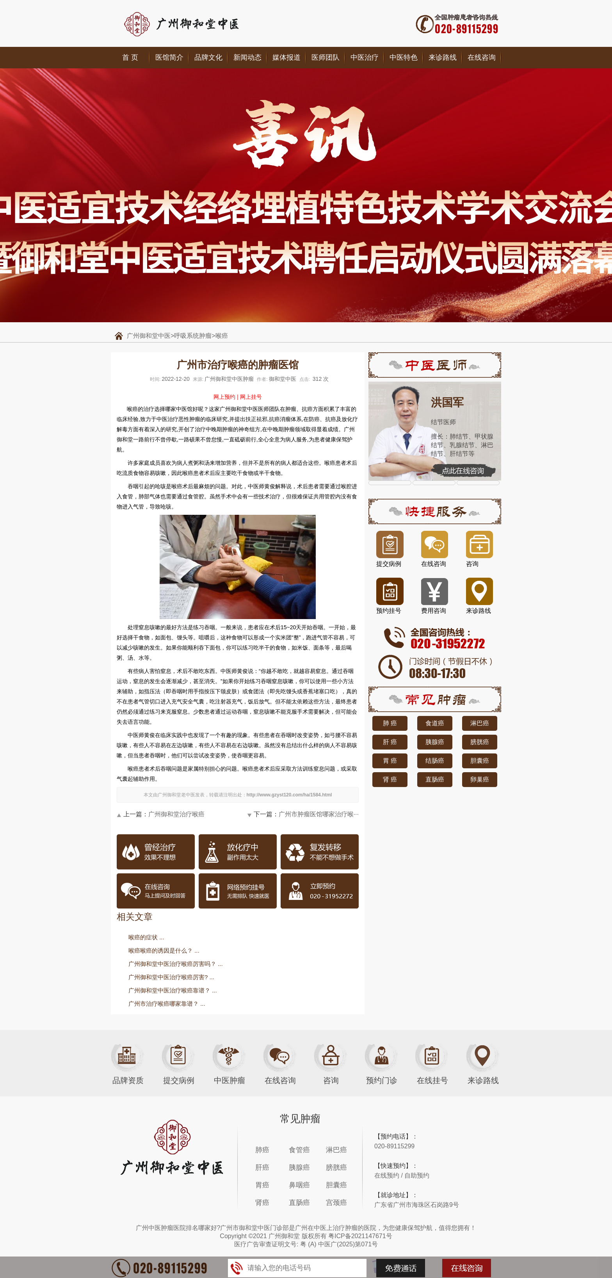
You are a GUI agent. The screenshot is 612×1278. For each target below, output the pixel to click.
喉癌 (221, 335)
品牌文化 (208, 57)
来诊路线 (443, 57)
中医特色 (404, 57)
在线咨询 (482, 57)
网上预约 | (225, 397)
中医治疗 (364, 57)
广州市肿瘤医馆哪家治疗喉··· (319, 814)
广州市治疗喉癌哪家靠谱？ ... (166, 1003)
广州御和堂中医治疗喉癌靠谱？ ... (172, 990)
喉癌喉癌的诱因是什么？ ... (163, 950)
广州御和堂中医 (149, 335)
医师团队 (325, 57)
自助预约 (416, 1175)
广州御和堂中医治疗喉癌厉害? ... (171, 977)
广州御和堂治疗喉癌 (176, 814)
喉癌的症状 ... (146, 937)
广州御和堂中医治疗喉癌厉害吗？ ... (175, 963)
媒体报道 (286, 57)
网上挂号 (251, 397)
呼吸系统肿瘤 (193, 335)
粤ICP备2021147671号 (360, 1236)
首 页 (130, 57)
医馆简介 (169, 57)
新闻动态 (247, 57)
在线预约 (386, 1175)
